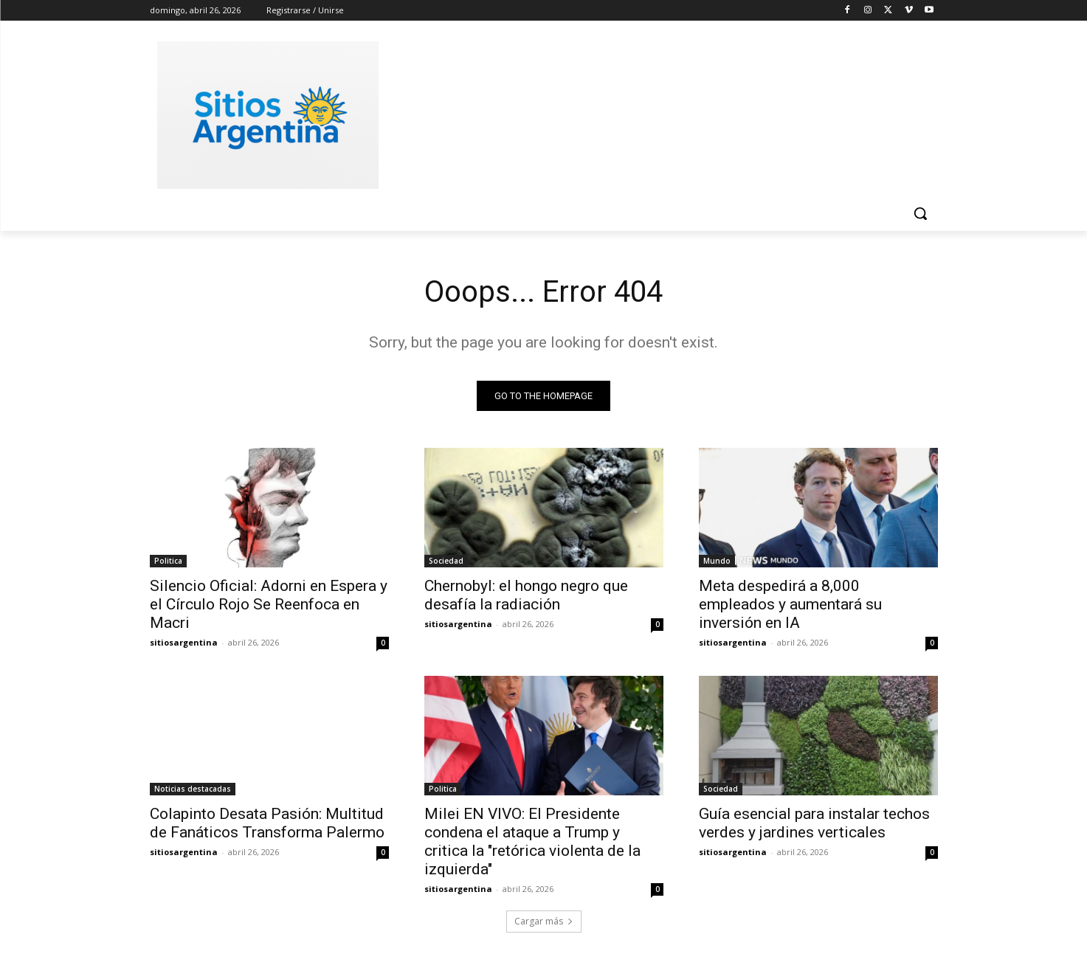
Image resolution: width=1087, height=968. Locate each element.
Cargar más (543, 921)
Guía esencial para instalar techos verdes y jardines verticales (814, 823)
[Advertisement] (654, 113)
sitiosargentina (184, 642)
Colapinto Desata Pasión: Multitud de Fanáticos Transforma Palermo (267, 823)
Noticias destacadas (192, 789)
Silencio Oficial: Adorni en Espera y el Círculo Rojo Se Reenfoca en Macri (268, 604)
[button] (920, 213)
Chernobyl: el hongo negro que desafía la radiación (526, 595)
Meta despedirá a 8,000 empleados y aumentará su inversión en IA (790, 604)
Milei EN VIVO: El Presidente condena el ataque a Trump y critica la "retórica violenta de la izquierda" (532, 841)
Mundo (717, 561)
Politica (168, 561)
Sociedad (446, 561)
